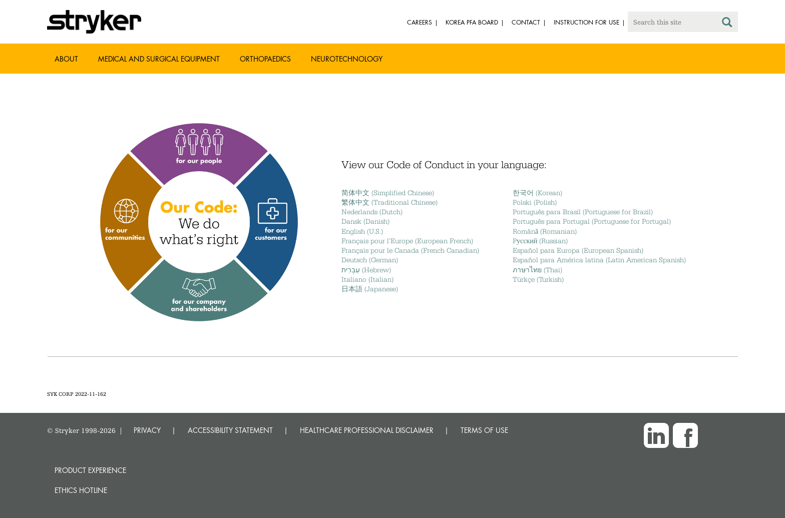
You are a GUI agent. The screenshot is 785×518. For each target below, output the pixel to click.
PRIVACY (147, 430)
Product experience (90, 470)
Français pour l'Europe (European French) (407, 241)
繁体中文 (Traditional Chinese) (389, 202)
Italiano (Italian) (367, 279)
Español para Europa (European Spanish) (578, 250)
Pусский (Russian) (540, 241)
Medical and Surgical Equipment (159, 59)
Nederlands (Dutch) (372, 212)
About (66, 59)
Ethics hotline (81, 490)
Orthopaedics (265, 59)
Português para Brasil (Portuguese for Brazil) (583, 212)
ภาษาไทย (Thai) (537, 270)
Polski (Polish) (535, 202)
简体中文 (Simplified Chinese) (387, 193)
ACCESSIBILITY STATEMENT (230, 430)
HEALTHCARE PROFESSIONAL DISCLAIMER (367, 430)
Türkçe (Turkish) (538, 279)
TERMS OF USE (484, 430)
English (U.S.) (362, 231)
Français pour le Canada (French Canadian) (410, 250)
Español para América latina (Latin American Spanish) (599, 260)
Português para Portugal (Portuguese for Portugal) (592, 221)
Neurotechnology (346, 59)
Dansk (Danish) (365, 221)
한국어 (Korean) (537, 193)
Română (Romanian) (545, 231)
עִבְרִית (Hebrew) (366, 270)
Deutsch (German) (369, 260)
